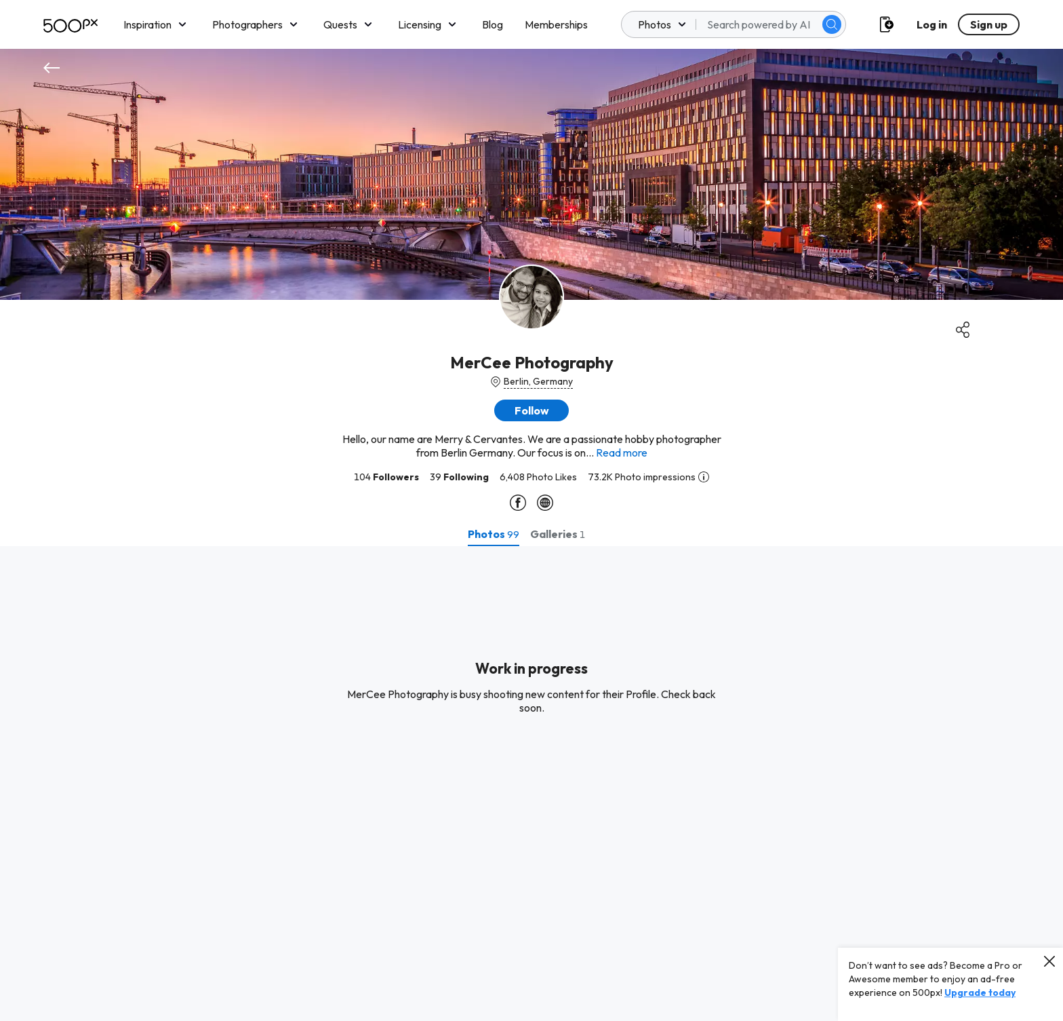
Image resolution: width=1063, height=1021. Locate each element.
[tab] (493, 534)
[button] (531, 410)
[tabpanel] (531, 783)
